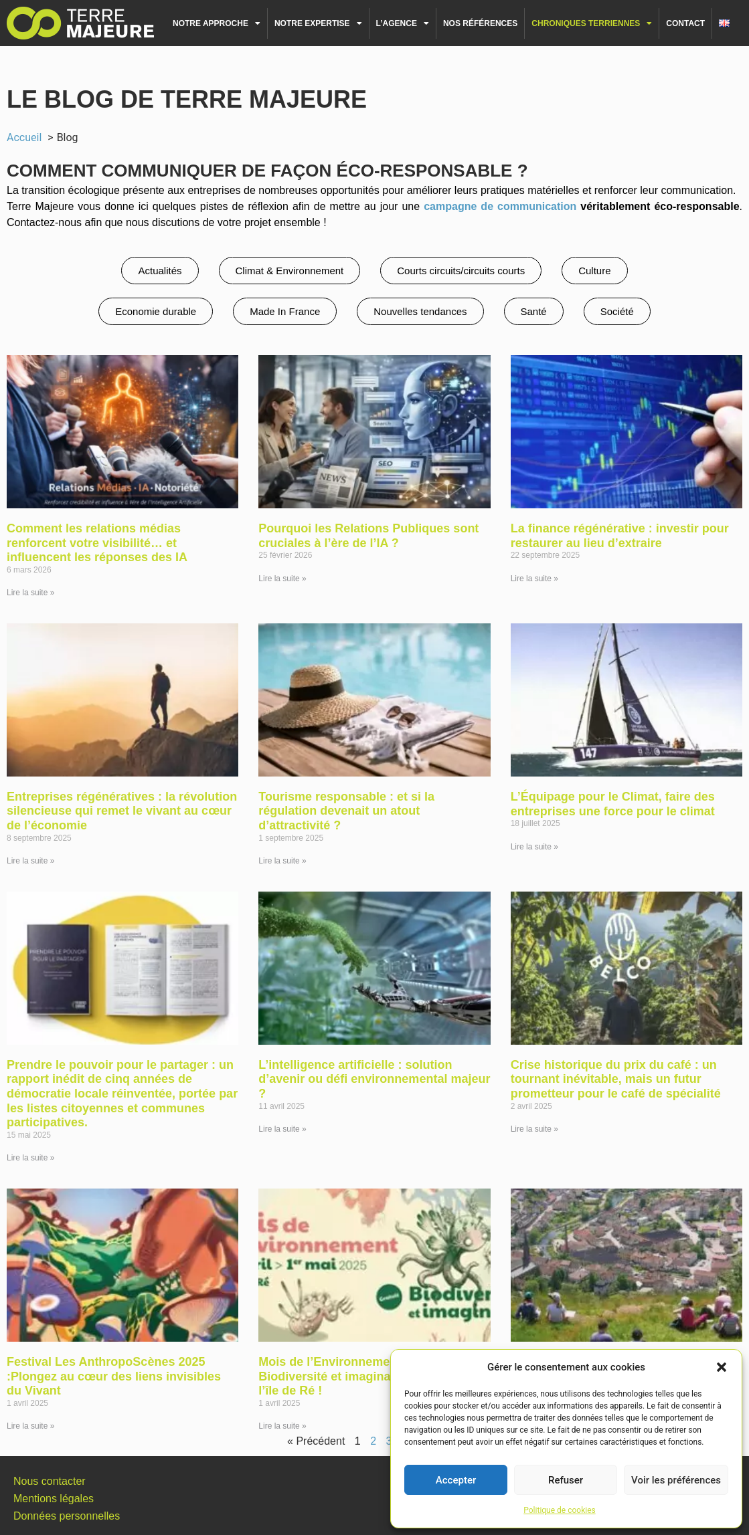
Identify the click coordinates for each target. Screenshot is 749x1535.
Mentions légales (53, 1498)
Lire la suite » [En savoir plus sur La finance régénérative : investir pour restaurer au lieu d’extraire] (534, 578)
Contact (685, 23)
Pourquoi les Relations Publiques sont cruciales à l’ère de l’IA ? (368, 536)
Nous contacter (49, 1481)
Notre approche (216, 23)
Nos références (480, 23)
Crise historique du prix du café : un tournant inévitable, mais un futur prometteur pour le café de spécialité (616, 1079)
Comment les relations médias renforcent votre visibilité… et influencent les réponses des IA (97, 543)
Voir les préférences (676, 1480)
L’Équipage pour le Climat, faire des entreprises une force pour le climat (613, 804)
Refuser (565, 1480)
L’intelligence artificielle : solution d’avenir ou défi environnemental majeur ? (374, 1079)
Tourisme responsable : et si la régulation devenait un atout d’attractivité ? (346, 811)
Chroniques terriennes (591, 23)
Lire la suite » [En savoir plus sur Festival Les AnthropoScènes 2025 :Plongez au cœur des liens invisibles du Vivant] (30, 1426)
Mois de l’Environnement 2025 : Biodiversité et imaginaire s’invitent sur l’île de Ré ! (370, 1376)
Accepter (456, 1480)
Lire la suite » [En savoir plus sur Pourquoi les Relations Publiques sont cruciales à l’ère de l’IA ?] (282, 578)
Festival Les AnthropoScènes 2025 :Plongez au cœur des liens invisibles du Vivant (114, 1376)
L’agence (402, 23)
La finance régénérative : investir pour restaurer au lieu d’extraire (620, 536)
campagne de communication (500, 206)
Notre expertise (318, 23)
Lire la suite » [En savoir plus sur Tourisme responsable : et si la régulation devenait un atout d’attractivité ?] (282, 860)
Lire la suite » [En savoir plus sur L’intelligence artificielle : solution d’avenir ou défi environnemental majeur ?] (282, 1129)
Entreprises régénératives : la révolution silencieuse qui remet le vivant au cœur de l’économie (122, 811)
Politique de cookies (559, 1510)
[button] (721, 1367)
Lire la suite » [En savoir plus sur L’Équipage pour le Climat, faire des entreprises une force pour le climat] (534, 846)
